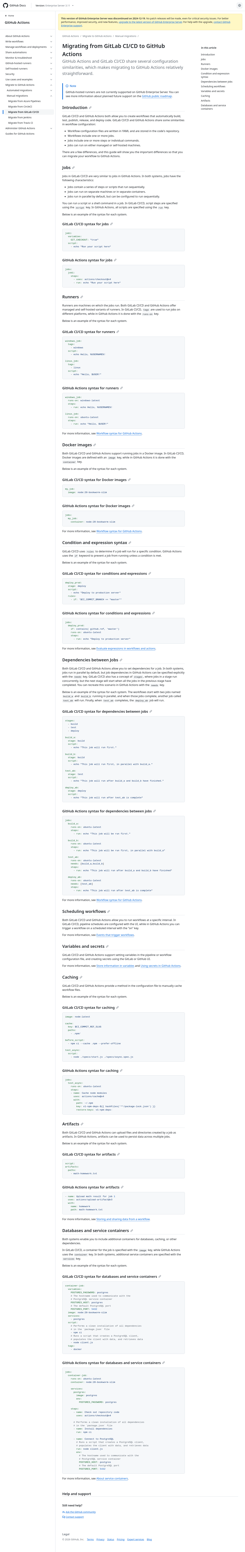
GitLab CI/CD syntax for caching (90, 1007)
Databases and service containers (97, 1230)
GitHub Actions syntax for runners (92, 388)
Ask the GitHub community (79, 1512)
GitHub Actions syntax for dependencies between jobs (109, 811)
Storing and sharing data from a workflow (123, 1219)
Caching (72, 977)
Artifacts (72, 1124)
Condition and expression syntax (96, 542)
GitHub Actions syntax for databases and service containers (113, 1362)
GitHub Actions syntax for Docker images (98, 506)
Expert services (135, 1539)
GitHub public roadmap (157, 96)
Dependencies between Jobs (92, 660)
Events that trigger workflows (115, 935)
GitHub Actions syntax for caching (92, 1070)
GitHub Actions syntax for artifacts (93, 1187)
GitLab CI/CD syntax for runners (90, 331)
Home (9, 15)
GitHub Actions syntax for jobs (89, 260)
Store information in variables (115, 966)
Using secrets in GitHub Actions (161, 966)
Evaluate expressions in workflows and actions (125, 648)
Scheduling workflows (86, 911)
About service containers (112, 1478)
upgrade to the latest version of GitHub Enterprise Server (150, 22)
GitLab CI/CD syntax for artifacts (91, 1154)
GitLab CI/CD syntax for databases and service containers (111, 1276)
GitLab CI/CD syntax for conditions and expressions (106, 573)
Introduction (77, 107)
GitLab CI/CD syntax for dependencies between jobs (107, 711)
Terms (90, 1539)
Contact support (73, 1516)
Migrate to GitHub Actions (97, 36)
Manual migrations (125, 36)
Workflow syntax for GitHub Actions (119, 433)
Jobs (68, 167)
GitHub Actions (17, 22)
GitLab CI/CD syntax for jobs (87, 224)
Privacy (100, 1539)
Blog (149, 1539)
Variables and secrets (85, 946)
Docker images (79, 444)
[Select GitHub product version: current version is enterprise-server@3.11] (54, 5)
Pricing (121, 1539)
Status (110, 1539)
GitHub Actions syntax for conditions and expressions (108, 613)
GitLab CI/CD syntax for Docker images (96, 479)
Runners (72, 296)
